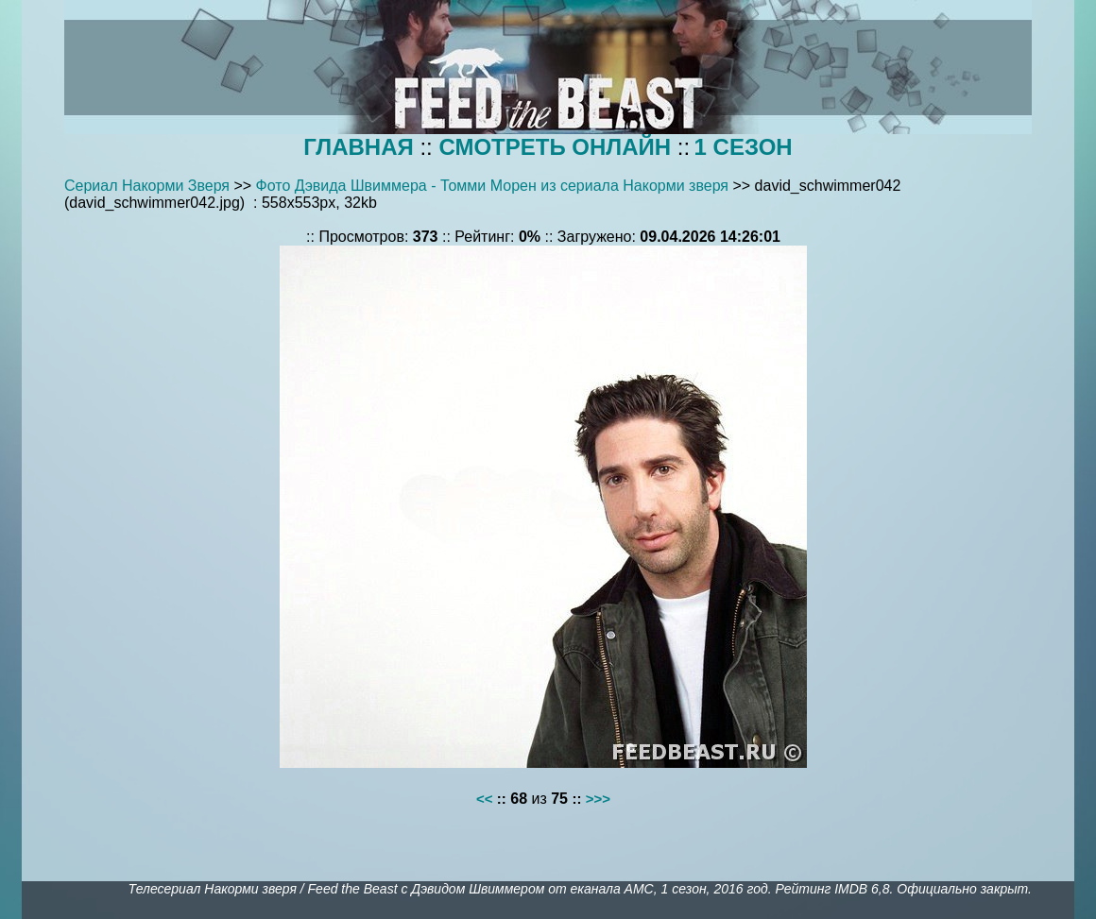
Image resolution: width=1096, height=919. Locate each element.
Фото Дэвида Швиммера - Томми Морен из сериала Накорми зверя (492, 186)
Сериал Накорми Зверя (147, 186)
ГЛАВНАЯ (358, 147)
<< (484, 799)
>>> (598, 799)
